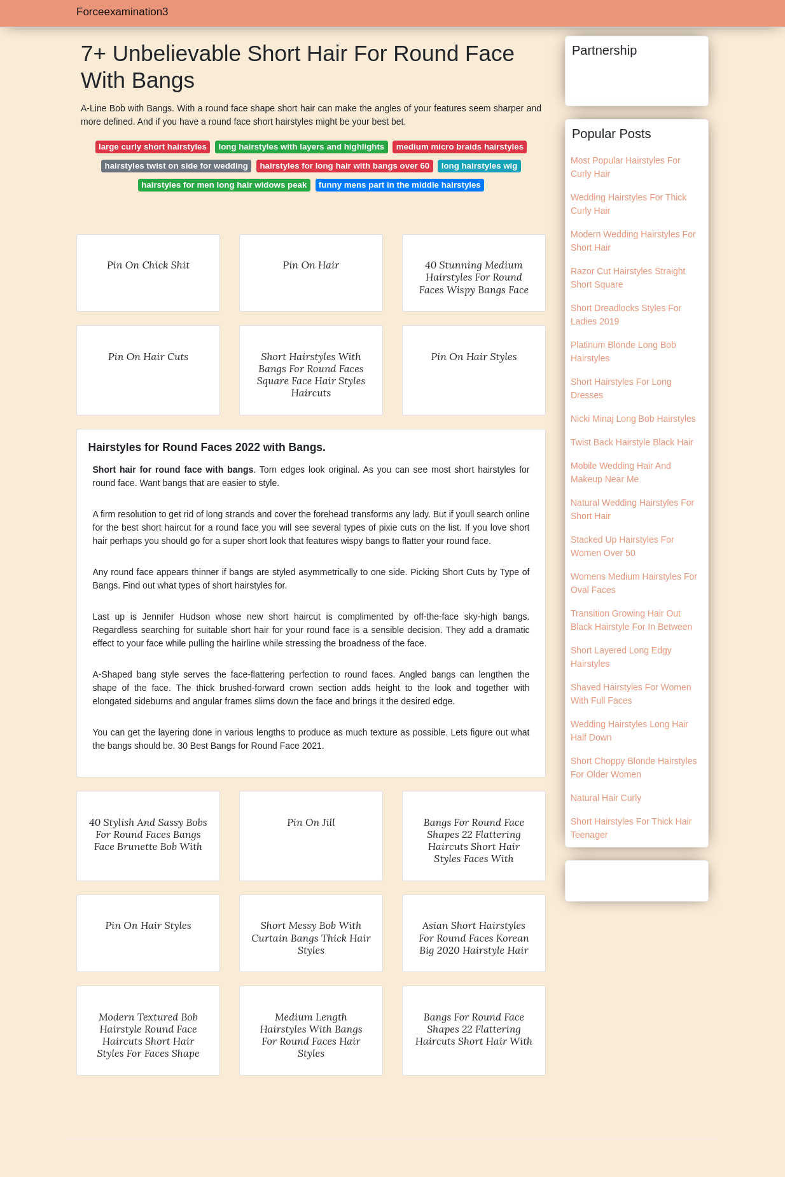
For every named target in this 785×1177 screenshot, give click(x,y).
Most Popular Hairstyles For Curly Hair (626, 167)
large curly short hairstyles (153, 146)
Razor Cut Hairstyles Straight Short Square (628, 277)
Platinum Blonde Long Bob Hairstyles (623, 351)
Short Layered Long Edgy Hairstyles (621, 657)
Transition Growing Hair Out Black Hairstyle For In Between (631, 620)
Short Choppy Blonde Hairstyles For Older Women (634, 767)
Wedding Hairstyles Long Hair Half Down (629, 730)
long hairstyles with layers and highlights (301, 146)
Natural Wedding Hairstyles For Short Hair (632, 509)
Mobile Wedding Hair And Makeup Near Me (621, 472)
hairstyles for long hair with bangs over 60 (344, 166)
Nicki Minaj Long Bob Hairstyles (633, 419)
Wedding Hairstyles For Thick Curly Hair (628, 204)
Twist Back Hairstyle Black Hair (632, 442)
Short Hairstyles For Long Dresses (621, 388)
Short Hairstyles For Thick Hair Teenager (631, 828)
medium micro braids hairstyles (460, 146)
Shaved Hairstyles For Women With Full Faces (631, 694)
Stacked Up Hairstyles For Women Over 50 (622, 546)
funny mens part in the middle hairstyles (400, 185)
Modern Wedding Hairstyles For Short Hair (633, 241)
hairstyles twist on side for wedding (176, 166)
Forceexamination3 (122, 12)
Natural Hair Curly (606, 798)
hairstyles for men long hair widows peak (224, 185)
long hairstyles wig (479, 166)
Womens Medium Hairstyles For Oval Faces (634, 583)
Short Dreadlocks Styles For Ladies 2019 (626, 314)
